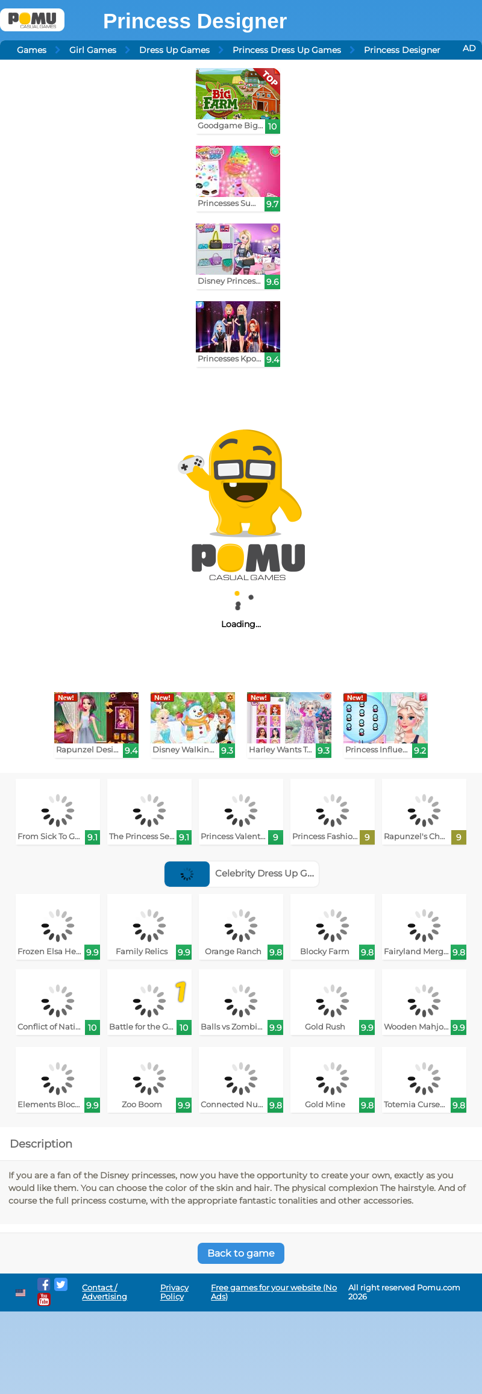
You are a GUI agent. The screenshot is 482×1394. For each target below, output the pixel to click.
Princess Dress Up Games (287, 50)
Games (31, 50)
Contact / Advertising (104, 1292)
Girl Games (92, 50)
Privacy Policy (174, 1292)
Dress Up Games (174, 50)
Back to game (241, 1253)
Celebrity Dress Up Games (248, 873)
